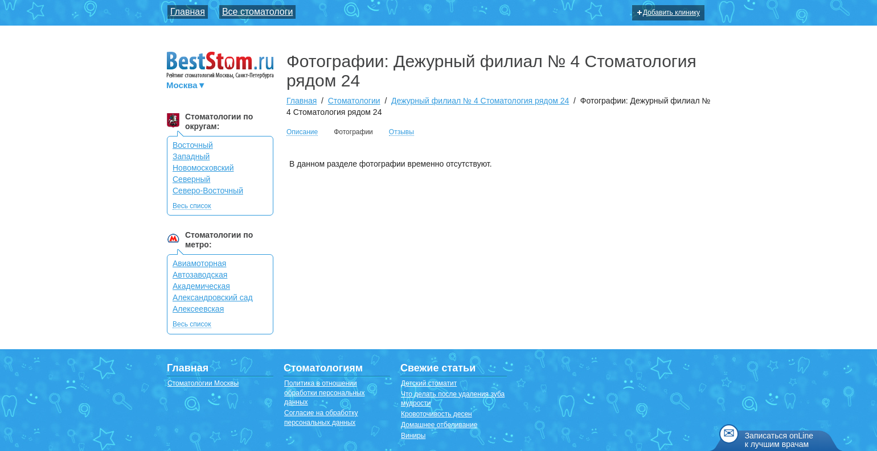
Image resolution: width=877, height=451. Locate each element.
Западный (191, 156)
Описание (302, 132)
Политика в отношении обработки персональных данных (324, 393)
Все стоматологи (257, 11)
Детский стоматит (429, 383)
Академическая (201, 286)
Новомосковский (203, 167)
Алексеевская (198, 308)
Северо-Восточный (208, 190)
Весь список (192, 206)
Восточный (193, 145)
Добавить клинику (668, 12)
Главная (187, 11)
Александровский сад (213, 297)
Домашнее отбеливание (439, 425)
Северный (191, 179)
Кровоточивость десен (436, 414)
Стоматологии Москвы (203, 383)
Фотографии (353, 132)
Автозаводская (200, 274)
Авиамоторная (199, 263)
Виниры (413, 436)
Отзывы (401, 132)
